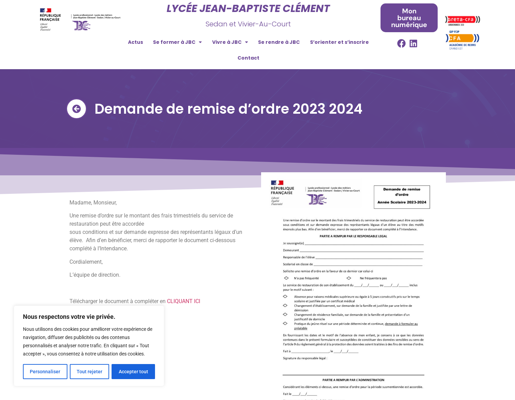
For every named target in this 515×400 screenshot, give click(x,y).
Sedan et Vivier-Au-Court (248, 24)
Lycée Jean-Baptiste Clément (248, 8)
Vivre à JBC (230, 42)
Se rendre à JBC (279, 42)
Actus (135, 42)
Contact (248, 57)
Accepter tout (133, 371)
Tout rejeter (89, 371)
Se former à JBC (177, 42)
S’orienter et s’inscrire (339, 42)
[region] (89, 346)
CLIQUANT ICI (183, 301)
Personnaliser (45, 371)
